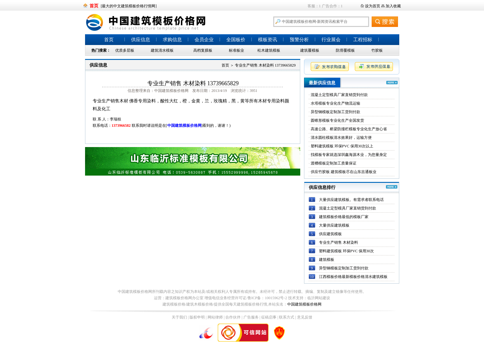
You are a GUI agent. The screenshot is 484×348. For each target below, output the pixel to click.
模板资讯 (267, 39)
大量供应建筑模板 (334, 225)
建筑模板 (326, 259)
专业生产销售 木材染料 (338, 242)
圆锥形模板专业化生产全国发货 (337, 120)
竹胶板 (377, 50)
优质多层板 (124, 50)
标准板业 (236, 50)
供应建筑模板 (330, 234)
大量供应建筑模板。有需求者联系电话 (351, 199)
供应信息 (140, 39)
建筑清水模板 (162, 50)
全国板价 (235, 39)
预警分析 (299, 39)
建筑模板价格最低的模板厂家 (343, 217)
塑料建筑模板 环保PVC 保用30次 (346, 251)
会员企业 (204, 39)
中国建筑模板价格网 (304, 304)
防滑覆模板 (345, 50)
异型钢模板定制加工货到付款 (335, 112)
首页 (109, 39)
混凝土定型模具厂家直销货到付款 (339, 95)
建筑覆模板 (309, 50)
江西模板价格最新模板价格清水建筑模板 (353, 276)
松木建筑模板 (268, 50)
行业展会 (331, 39)
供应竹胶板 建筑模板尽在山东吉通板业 (343, 172)
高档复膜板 (202, 50)
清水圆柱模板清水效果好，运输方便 (341, 137)
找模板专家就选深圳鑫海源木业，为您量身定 (349, 154)
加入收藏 (393, 6)
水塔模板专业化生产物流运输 (335, 103)
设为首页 (372, 6)
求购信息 (172, 39)
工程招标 (362, 39)
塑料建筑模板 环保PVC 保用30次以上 (342, 146)
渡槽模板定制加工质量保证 (333, 163)
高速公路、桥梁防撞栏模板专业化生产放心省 (349, 129)
